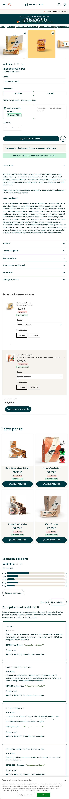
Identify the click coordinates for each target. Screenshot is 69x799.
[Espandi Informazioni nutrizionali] (34, 265)
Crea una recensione (13, 593)
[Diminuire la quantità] (5, 127)
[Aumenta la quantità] (19, 127)
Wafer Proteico (51, 524)
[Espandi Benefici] (34, 243)
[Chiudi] (65, 780)
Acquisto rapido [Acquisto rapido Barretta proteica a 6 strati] (17, 484)
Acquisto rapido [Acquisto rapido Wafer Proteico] (51, 540)
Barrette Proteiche (46, 27)
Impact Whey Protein (52, 468)
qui (48, 790)
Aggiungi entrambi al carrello (18, 409)
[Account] (59, 4)
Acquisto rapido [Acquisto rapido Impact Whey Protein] (51, 484)
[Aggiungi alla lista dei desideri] (63, 139)
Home (2, 27)
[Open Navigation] (4, 4)
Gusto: (6, 77)
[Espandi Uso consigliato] (34, 258)
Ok (43, 795)
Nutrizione (11, 27)
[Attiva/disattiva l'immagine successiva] (66, 44)
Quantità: (7, 123)
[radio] (18, 93)
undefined (34, 81)
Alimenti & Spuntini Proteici (27, 27)
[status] (12, 127)
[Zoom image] (25, 33)
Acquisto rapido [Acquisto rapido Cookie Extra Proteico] (17, 540)
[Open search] (9, 4)
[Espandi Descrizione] (34, 165)
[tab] (18, 112)
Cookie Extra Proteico (17, 524)
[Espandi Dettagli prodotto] (34, 279)
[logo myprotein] (34, 4)
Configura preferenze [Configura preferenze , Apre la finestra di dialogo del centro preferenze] (26, 795)
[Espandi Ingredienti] (34, 272)
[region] (34, 788)
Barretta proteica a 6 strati (17, 468)
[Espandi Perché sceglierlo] (34, 251)
